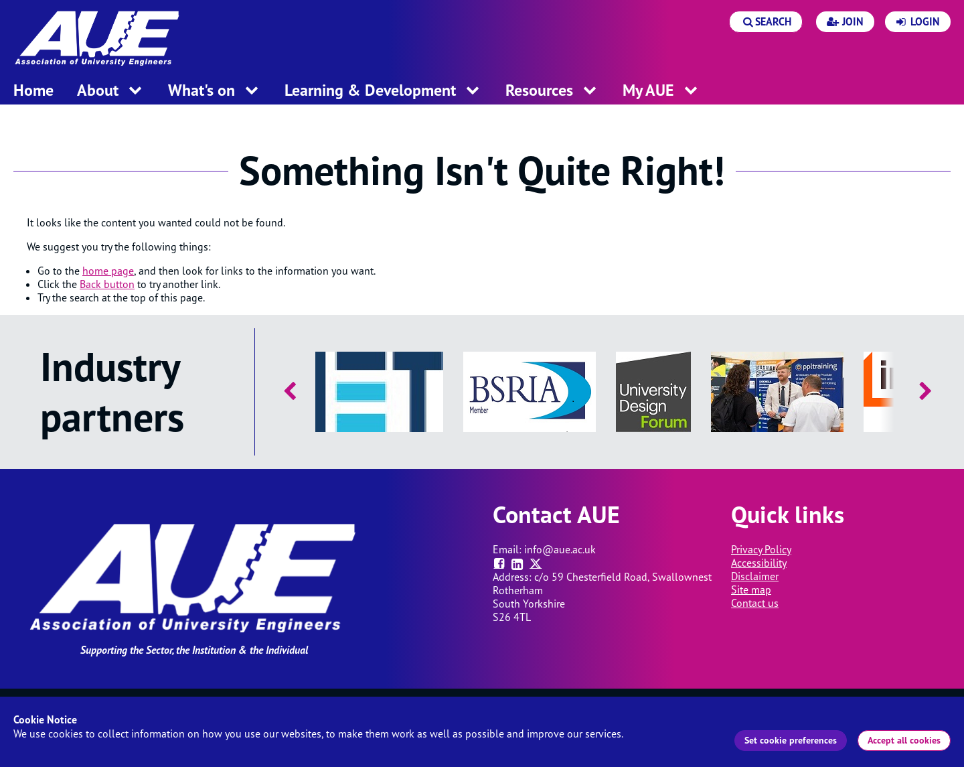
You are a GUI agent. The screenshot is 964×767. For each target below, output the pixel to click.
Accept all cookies (904, 740)
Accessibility (759, 562)
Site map (751, 589)
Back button (107, 284)
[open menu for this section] (135, 91)
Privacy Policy (761, 549)
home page (108, 270)
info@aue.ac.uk (560, 549)
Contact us (755, 603)
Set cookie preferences (790, 740)
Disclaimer (755, 576)
